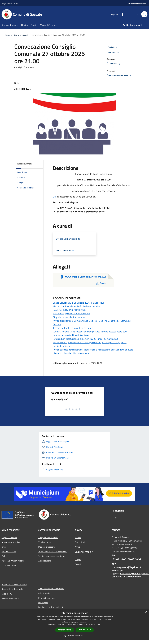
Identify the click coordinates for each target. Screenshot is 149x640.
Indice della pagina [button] (24, 164)
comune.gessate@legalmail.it (126, 567)
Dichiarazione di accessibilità (50, 607)
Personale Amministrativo (13, 560)
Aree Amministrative (11, 542)
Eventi (78, 564)
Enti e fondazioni (9, 551)
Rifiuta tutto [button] (85, 630)
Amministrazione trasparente (51, 588)
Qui (54, 196)
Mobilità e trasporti (46, 546)
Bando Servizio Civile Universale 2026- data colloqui (78, 302)
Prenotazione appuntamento (14, 584)
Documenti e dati (9, 565)
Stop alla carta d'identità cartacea (69, 317)
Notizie (78, 537)
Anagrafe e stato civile (48, 537)
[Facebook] (121, 14)
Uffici (4, 546)
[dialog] (74, 624)
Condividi (113, 47)
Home (7, 34)
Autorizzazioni (44, 560)
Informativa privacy (46, 597)
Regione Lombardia (10, 3)
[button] (74, 635)
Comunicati (80, 542)
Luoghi (78, 559)
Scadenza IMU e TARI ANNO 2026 (69, 310)
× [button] (146, 612)
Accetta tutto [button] (64, 630)
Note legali (43, 602)
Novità (16, 34)
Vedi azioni (113, 52)
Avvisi (25, 34)
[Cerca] (144, 14)
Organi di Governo (9, 537)
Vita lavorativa (44, 542)
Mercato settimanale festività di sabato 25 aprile (76, 306)
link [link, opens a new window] (99, 624)
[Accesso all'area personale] (137, 3)
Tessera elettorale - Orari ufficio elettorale (73, 328)
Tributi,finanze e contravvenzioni (52, 551)
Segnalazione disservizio (12, 589)
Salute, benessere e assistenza (51, 556)
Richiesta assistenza (10, 598)
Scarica (101, 282)
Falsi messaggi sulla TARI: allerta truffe (71, 313)
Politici (4, 556)
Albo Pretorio (44, 593)
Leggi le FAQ (7, 593)
